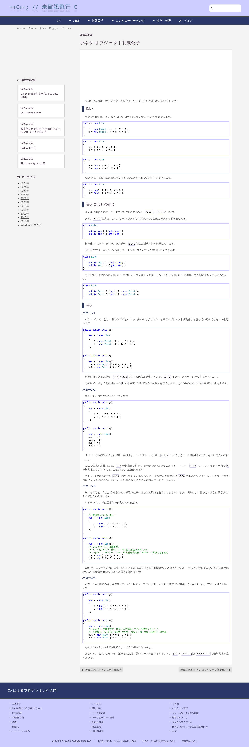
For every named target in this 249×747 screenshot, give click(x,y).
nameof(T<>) (28, 147)
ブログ (185, 21)
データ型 (95, 703)
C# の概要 (15, 713)
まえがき (15, 703)
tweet (21, 28)
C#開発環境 (16, 717)
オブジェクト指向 (19, 731)
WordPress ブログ (31, 225)
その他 (174, 703)
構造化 (14, 726)
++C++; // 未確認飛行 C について (159, 741)
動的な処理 (96, 722)
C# (59, 20)
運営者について (189, 741)
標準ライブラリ (178, 717)
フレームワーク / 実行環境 (184, 713)
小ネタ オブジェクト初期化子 (110, 42)
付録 (173, 731)
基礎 (13, 722)
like (43, 28)
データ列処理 (97, 713)
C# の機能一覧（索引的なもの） (26, 708)
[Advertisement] (155, 74)
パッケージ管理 (178, 708)
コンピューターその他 (127, 21)
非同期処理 (96, 731)
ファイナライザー (31, 112)
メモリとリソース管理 (101, 717)
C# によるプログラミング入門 (32, 690)
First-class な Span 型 (33, 163)
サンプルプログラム (180, 722)
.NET (73, 21)
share (32, 28)
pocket (66, 28)
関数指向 (95, 708)
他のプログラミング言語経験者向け (188, 726)
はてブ (53, 28)
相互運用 (95, 726)
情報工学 (95, 21)
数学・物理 (161, 21)
